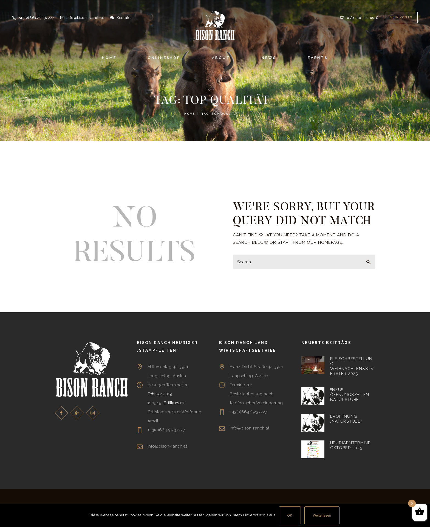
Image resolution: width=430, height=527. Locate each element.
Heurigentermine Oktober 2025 (350, 445)
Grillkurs (171, 402)
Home (189, 113)
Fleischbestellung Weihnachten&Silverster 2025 (352, 366)
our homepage (325, 242)
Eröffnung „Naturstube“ (346, 419)
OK (289, 515)
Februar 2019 (160, 393)
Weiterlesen (322, 515)
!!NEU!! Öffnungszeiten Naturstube (349, 395)
